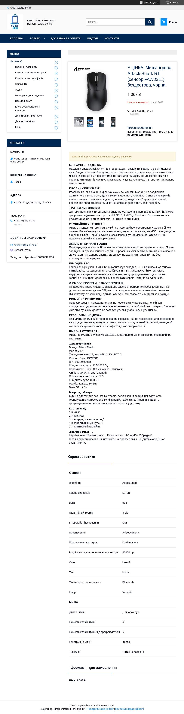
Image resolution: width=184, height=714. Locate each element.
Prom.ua (109, 705)
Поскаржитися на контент (100, 709)
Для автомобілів (25, 121)
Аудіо (18, 89)
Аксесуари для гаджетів (29, 95)
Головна (16, 38)
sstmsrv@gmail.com (25, 245)
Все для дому (23, 100)
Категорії (16, 61)
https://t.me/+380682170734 (39, 257)
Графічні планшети (26, 66)
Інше (17, 127)
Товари (34, 38)
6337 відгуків (151, 2)
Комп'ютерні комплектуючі (30, 72)
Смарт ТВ (21, 84)
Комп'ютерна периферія (29, 78)
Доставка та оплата (66, 38)
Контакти (112, 38)
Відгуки (92, 38)
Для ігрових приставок (28, 115)
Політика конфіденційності (129, 709)
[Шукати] (150, 22)
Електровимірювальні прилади (28, 108)
